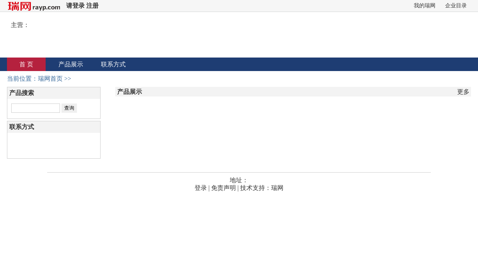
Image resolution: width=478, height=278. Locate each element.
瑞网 (277, 188)
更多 (463, 91)
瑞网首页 (50, 78)
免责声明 (223, 188)
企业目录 (456, 5)
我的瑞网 (424, 5)
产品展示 (70, 64)
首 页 (26, 64)
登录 (201, 188)
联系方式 (113, 64)
